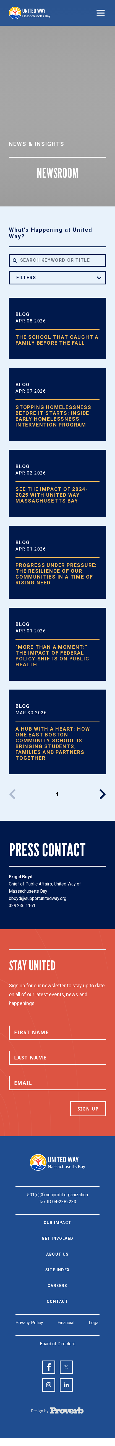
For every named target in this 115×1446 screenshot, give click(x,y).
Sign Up (88, 1109)
